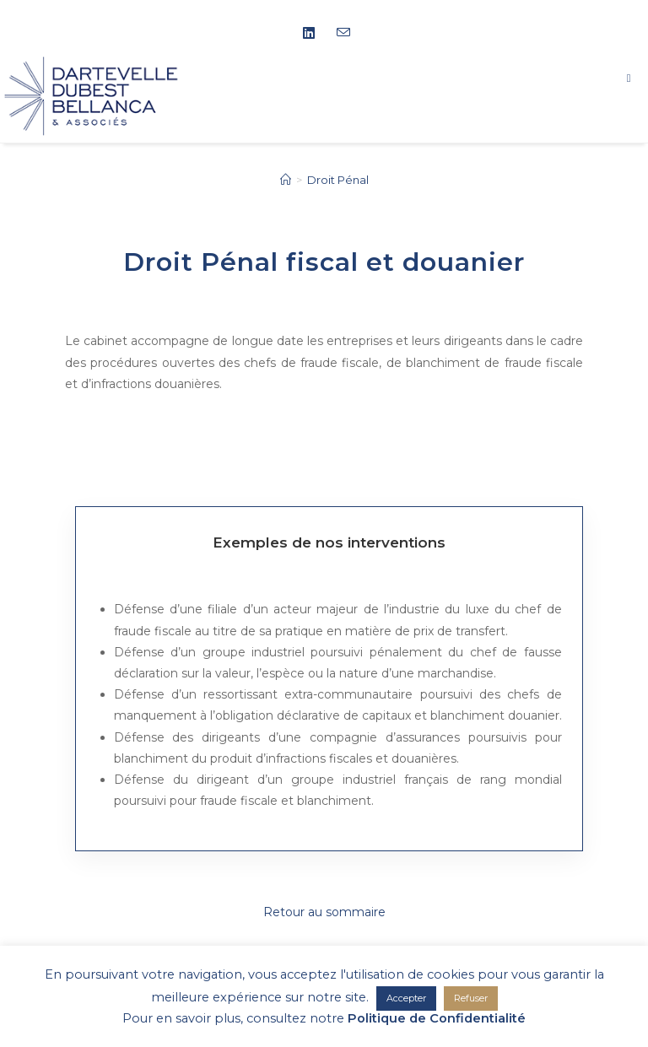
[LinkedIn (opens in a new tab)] (315, 33)
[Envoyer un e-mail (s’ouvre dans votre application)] (341, 33)
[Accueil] (285, 179)
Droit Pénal (338, 179)
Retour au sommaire (324, 912)
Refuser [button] (471, 998)
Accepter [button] (406, 998)
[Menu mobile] (637, 77)
